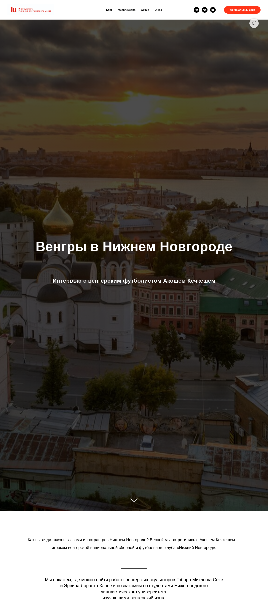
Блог (109, 9)
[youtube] (213, 10)
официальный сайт (242, 9)
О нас (158, 9)
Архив (145, 9)
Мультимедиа (126, 9)
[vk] (205, 10)
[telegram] (196, 10)
